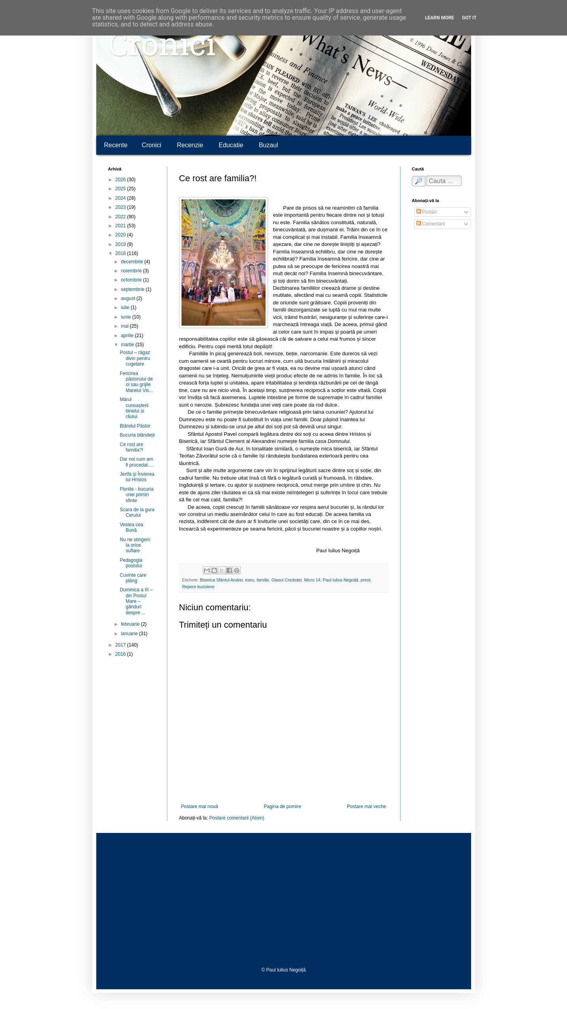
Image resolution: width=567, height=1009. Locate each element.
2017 (121, 645)
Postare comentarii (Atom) (236, 818)
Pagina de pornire (282, 806)
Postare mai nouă (199, 806)
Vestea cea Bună (131, 527)
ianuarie (130, 633)
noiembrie (132, 271)
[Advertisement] (283, 900)
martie (128, 344)
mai (125, 326)
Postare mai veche (366, 806)
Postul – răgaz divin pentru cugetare (135, 358)
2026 (121, 179)
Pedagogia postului (131, 562)
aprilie (128, 335)
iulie (126, 307)
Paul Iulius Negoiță (340, 580)
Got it (469, 18)
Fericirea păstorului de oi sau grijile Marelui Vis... (136, 382)
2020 (121, 235)
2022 (121, 216)
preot (366, 580)
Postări (426, 212)
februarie (131, 624)
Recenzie (190, 145)
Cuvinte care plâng (133, 577)
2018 (121, 253)
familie (263, 580)
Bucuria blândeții (137, 435)
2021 (121, 226)
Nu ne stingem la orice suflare (135, 545)
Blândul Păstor (135, 426)
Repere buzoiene (198, 586)
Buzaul (268, 145)
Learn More (439, 18)
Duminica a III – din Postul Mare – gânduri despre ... (136, 601)
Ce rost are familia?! (131, 447)
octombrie (132, 280)
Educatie (231, 145)
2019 (121, 244)
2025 (121, 188)
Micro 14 (312, 580)
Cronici (162, 47)
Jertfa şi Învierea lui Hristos (137, 476)
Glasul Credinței (286, 580)
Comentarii (430, 224)
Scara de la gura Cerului (137, 512)
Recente (116, 145)
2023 (121, 207)
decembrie (132, 261)
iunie (126, 317)
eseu (249, 580)
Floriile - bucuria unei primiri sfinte (136, 494)
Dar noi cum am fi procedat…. (136, 461)
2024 (121, 198)
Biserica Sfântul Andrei (221, 580)
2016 (121, 654)
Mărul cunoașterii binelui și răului (134, 408)
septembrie (133, 289)
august (128, 298)
